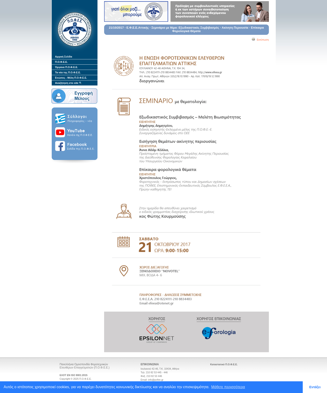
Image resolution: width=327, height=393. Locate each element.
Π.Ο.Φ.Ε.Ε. (61, 61)
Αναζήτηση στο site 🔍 (68, 83)
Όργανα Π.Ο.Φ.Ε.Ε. (66, 67)
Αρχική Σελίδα (63, 56)
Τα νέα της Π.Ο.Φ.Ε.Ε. (68, 72)
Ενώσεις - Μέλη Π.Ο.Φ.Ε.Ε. (71, 77)
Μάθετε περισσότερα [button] (228, 387)
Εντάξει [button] (315, 387)
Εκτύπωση (260, 39)
